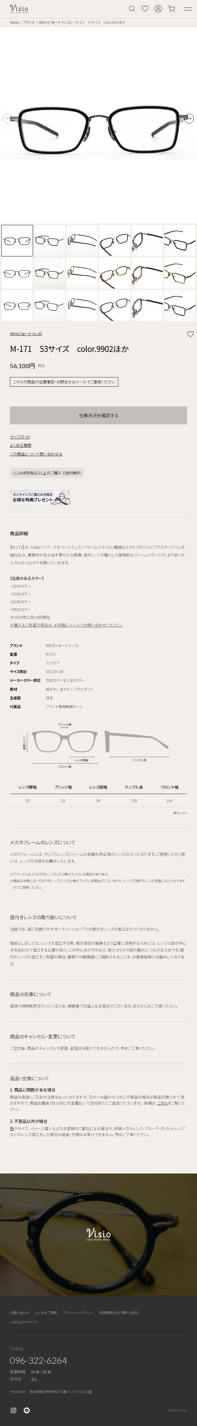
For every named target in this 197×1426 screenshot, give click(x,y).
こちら (163, 1103)
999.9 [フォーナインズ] (55, 22)
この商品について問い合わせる (36, 454)
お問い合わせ (19, 1312)
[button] (189, 118)
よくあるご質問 (46, 1312)
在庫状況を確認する (98, 415)
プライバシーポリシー (78, 1312)
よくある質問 (20, 445)
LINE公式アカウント (24, 1322)
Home (14, 22)
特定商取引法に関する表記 (118, 1312)
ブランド (29, 22)
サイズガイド (20, 437)
